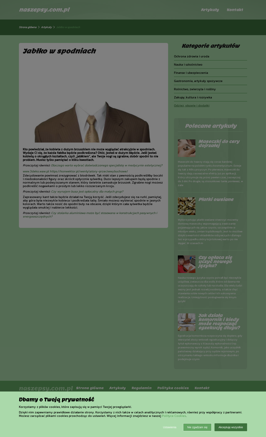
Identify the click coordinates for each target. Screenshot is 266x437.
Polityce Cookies (174, 415)
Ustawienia (169, 427)
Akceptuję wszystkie (231, 427)
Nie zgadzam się (197, 427)
